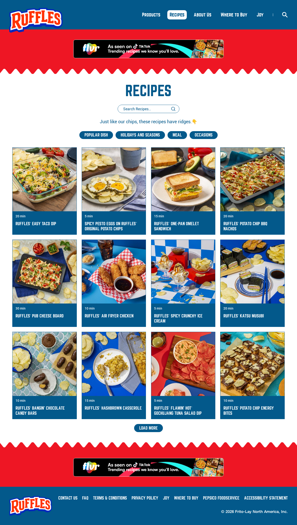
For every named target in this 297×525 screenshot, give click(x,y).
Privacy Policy (145, 498)
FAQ (85, 498)
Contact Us (67, 498)
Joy (261, 15)
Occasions (204, 135)
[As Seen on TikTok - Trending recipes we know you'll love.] (148, 49)
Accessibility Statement (266, 498)
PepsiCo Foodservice (221, 498)
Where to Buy (186, 498)
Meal (177, 135)
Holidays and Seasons (140, 135)
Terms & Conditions (110, 498)
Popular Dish (96, 135)
